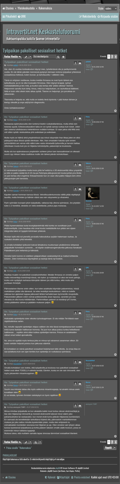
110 (92, 120)
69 (91, 271)
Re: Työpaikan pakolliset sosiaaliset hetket (25, 117)
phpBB (57, 468)
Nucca (88, 382)
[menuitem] (21, 16)
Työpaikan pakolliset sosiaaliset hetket (35, 50)
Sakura (88, 163)
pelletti (88, 62)
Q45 (87, 268)
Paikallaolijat (10, 455)
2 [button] (112, 56)
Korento (89, 201)
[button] (115, 57)
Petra (88, 117)
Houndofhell (90, 360)
